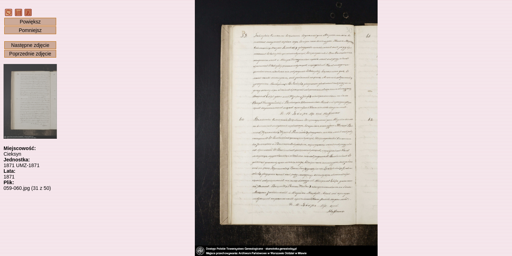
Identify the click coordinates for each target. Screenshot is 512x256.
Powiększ (30, 22)
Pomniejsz (30, 30)
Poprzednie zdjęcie (30, 54)
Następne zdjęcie (30, 45)
